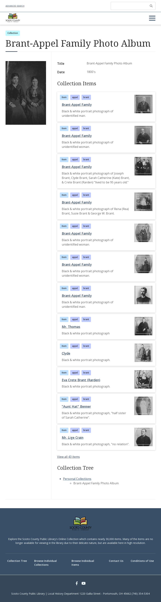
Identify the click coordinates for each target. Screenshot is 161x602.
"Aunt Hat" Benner (76, 406)
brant (86, 97)
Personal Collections (77, 479)
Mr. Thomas (71, 326)
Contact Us (116, 561)
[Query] (133, 6)
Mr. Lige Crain (72, 437)
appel (75, 97)
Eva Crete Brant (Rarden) (81, 380)
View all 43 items (68, 457)
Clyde (66, 353)
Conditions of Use (142, 561)
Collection (12, 33)
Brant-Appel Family (77, 104)
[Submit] (151, 6)
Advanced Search (15, 5)
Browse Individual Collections (45, 562)
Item (64, 97)
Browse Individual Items (83, 562)
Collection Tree (17, 561)
